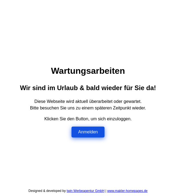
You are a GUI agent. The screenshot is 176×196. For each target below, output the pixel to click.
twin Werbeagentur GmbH (86, 191)
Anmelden (88, 132)
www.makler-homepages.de (127, 191)
